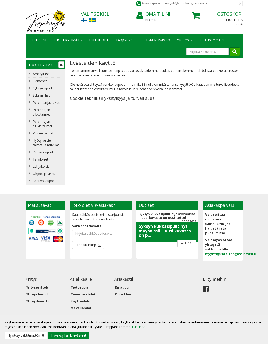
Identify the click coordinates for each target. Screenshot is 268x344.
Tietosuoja (80, 287)
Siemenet (40, 81)
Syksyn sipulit (42, 88)
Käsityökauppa (44, 181)
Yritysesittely (37, 287)
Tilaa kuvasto (157, 40)
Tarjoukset (126, 40)
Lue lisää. (139, 327)
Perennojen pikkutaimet (41, 111)
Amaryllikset (42, 74)
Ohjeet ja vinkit (44, 173)
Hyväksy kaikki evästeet (68, 335)
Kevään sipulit (43, 152)
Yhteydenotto (37, 301)
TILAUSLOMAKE (212, 40)
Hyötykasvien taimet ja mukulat (46, 142)
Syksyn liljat (41, 95)
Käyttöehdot (81, 301)
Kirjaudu (152, 20)
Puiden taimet (43, 133)
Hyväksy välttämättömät (26, 335)
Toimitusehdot (83, 294)
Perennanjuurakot (46, 102)
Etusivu (39, 40)
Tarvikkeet (40, 159)
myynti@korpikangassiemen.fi (230, 254)
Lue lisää (186, 243)
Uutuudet (98, 40)
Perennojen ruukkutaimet (42, 123)
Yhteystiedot (37, 294)
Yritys (184, 40)
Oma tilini (153, 14)
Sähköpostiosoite (87, 226)
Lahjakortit (41, 166)
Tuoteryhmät (67, 40)
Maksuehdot (81, 308)
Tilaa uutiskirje (86, 245)
